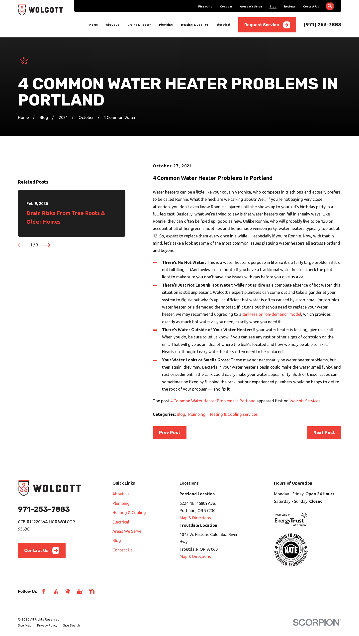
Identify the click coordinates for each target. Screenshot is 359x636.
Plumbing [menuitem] (166, 24)
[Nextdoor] (91, 591)
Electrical (120, 522)
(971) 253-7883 (322, 24)
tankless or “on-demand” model (271, 314)
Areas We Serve (251, 6)
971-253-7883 (44, 509)
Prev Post (169, 432)
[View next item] (46, 301)
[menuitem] (24, 625)
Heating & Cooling (129, 512)
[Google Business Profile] (80, 591)
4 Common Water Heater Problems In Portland (213, 401)
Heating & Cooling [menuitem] (194, 24)
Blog (272, 6)
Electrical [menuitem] (223, 24)
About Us (120, 494)
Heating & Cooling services (233, 414)
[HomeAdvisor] (68, 591)
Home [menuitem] (93, 24)
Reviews (290, 6)
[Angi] (56, 591)
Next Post (324, 432)
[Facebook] (44, 591)
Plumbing (196, 414)
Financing (205, 6)
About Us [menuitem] (112, 24)
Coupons (226, 6)
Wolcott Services (304, 401)
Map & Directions (195, 518)
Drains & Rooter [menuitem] (139, 24)
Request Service (267, 24)
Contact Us (311, 6)
